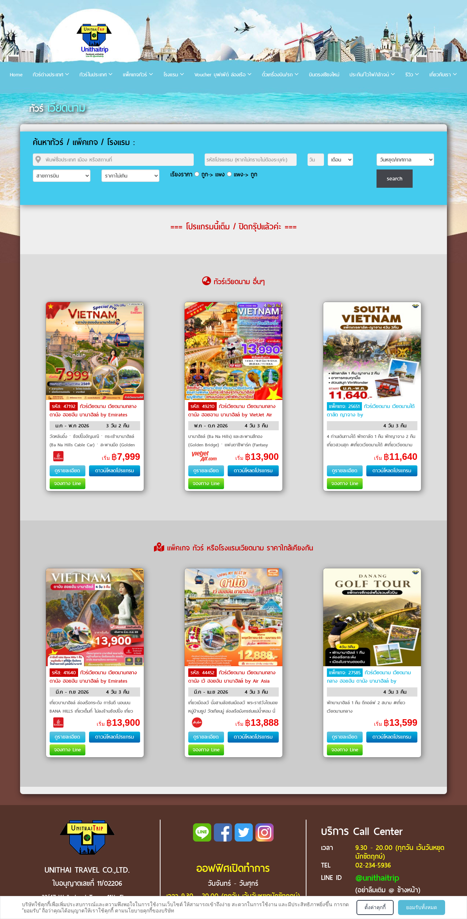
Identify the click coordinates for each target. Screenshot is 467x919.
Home (16, 74)
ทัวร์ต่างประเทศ (48, 74)
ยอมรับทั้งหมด (421, 907)
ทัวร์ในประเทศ (93, 74)
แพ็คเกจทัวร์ (135, 74)
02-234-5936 (373, 865)
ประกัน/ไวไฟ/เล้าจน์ (369, 74)
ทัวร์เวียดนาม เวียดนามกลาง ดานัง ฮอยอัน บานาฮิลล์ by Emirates (93, 410)
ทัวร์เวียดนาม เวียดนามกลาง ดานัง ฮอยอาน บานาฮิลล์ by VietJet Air (231, 410)
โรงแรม (170, 74)
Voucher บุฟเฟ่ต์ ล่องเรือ (220, 74)
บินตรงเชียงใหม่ (324, 74)
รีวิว (409, 74)
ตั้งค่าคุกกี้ (375, 907)
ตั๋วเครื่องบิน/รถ (277, 74)
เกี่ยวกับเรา (440, 74)
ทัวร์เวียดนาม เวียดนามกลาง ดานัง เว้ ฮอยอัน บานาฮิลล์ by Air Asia (231, 676)
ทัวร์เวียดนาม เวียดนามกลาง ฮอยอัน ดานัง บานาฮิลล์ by (369, 676)
